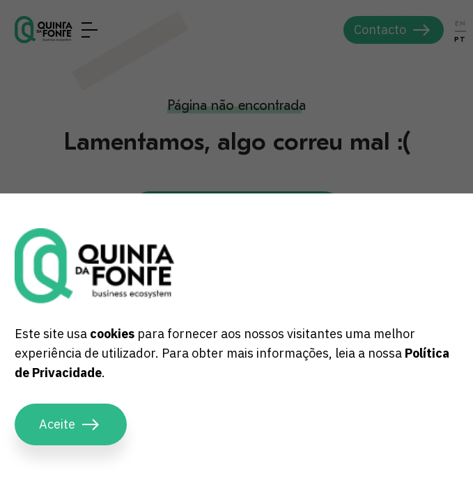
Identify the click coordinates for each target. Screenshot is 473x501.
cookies (112, 334)
